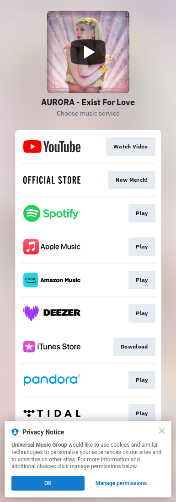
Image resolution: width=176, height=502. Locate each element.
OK (48, 483)
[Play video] (88, 52)
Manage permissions (121, 483)
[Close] (162, 430)
